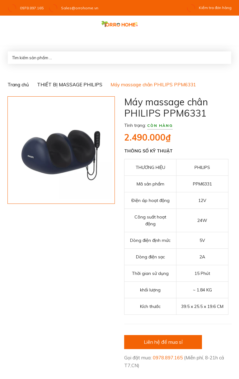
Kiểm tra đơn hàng (209, 7)
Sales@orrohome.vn (79, 8)
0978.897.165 (32, 8)
